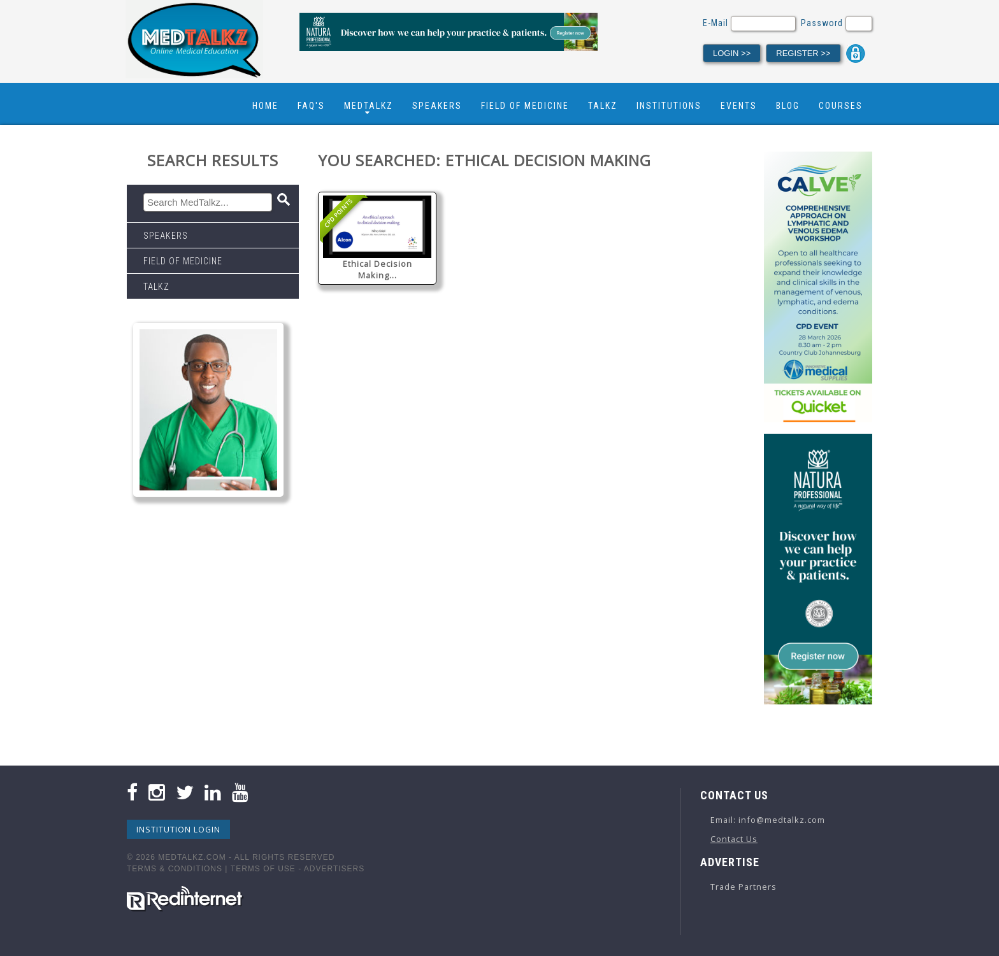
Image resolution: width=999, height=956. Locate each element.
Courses (841, 106)
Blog (788, 106)
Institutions (668, 106)
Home (265, 106)
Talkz (602, 106)
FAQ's (311, 106)
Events (739, 106)
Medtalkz (368, 106)
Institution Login (178, 829)
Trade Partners (743, 886)
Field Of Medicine (525, 106)
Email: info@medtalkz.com (767, 819)
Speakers (437, 106)
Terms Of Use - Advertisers (297, 868)
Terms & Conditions (174, 868)
